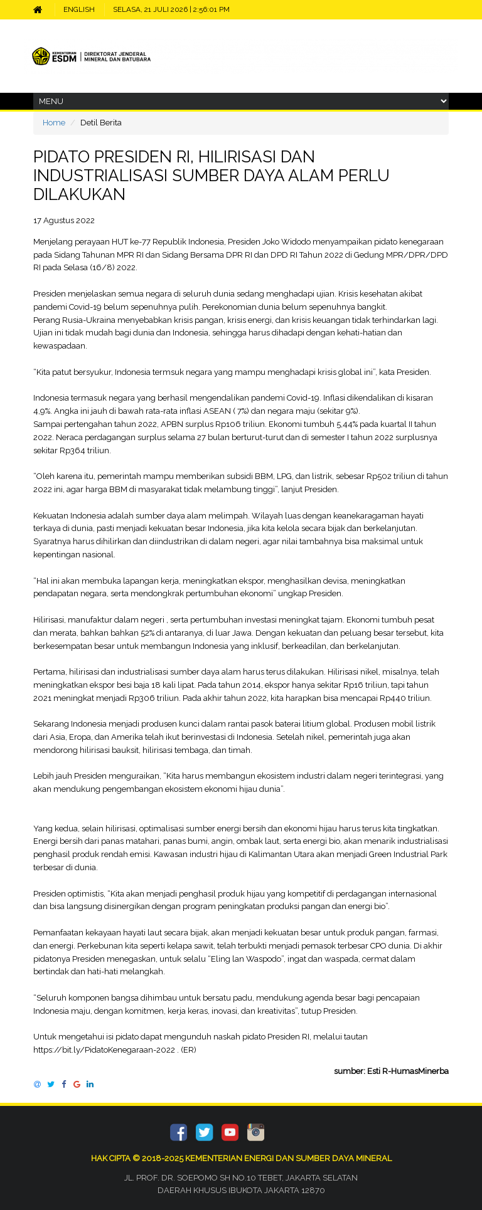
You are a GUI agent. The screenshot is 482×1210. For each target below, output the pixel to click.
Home (54, 122)
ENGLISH (79, 9)
